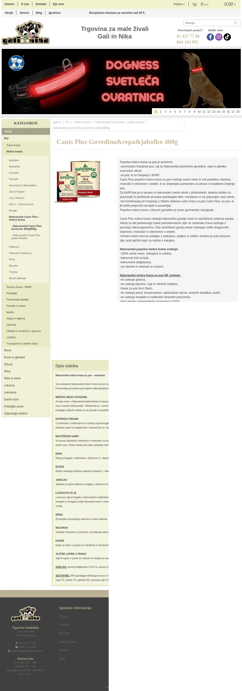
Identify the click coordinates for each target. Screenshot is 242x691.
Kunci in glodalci (14, 357)
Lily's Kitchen (16, 197)
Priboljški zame (14, 406)
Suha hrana (13, 145)
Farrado (13, 179)
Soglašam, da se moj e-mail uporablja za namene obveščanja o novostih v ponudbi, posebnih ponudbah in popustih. (208, 636)
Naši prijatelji (67, 642)
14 (218, 111)
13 (213, 111)
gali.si (57, 122)
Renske (13, 265)
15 (223, 111)
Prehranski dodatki (17, 299)
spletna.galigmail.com (27, 651)
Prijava (179, 4)
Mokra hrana (14, 151)
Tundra (13, 271)
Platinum (14, 246)
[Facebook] (211, 37)
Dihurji (8, 364)
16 (228, 111)
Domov (9, 4)
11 (204, 111)
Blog (39, 13)
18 (237, 111)
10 (199, 111)
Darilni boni (11, 399)
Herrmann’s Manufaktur (23, 185)
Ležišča (11, 337)
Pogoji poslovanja (128, 616)
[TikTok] (228, 37)
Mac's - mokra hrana (21, 204)
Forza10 (14, 172)
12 (208, 111)
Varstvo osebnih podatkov (133, 625)
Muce (7, 350)
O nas (25, 4)
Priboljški (12, 293)
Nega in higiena (16, 318)
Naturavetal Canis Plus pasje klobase (25, 237)
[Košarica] (215, 4)
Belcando (14, 166)
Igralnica (54, 13)
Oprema (11, 324)
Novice (24, 13)
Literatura (10, 392)
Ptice (7, 371)
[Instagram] (219, 37)
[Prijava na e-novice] (236, 620)
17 (233, 111)
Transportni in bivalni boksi (22, 343)
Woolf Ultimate (17, 278)
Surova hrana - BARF (19, 286)
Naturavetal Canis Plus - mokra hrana (24, 218)
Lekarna (9, 385)
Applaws (14, 160)
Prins (12, 259)
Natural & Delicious (20, 253)
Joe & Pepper (17, 191)
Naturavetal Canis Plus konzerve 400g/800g (26, 227)
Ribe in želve (12, 378)
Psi (6, 138)
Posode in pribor (16, 305)
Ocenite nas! (131, 657)
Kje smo (58, 4)
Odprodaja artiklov (16, 413)
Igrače (10, 312)
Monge (13, 210)
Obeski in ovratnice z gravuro (24, 331)
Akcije (9, 13)
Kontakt (41, 4)
